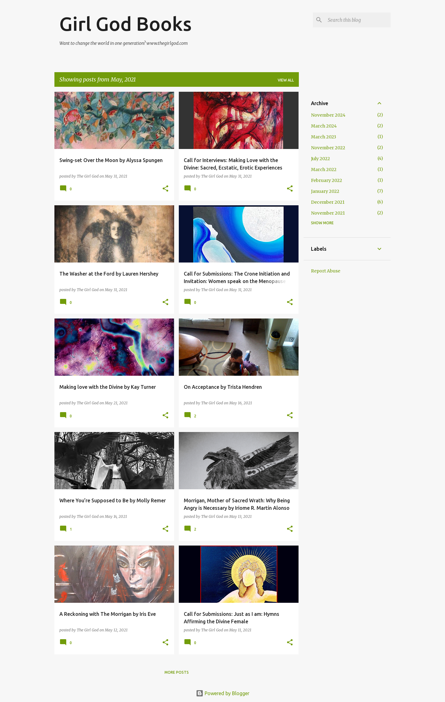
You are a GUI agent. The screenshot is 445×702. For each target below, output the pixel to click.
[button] (165, 189)
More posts (177, 672)
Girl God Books (125, 24)
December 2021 (328, 202)
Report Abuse (325, 271)
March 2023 (323, 137)
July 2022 (320, 158)
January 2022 (325, 191)
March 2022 (323, 169)
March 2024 (324, 126)
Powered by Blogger (222, 693)
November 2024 (328, 115)
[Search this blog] (358, 19)
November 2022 (328, 148)
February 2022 (326, 180)
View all (286, 80)
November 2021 (328, 213)
